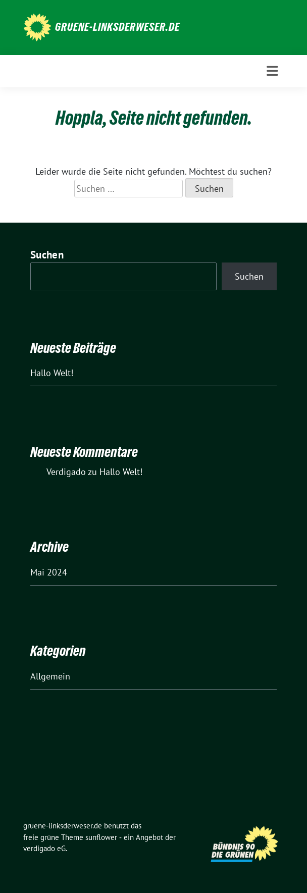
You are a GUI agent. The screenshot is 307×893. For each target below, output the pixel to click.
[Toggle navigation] (272, 71)
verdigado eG (44, 848)
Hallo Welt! (51, 373)
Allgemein (50, 676)
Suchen (47, 254)
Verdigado (66, 472)
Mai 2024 (48, 572)
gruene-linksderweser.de (117, 26)
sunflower (101, 837)
